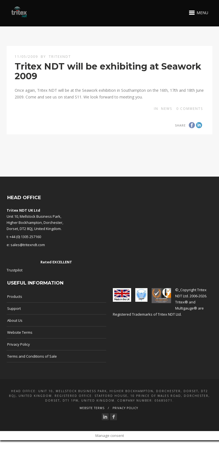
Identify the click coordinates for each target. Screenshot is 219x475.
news (166, 108)
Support (14, 308)
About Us (14, 320)
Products (14, 296)
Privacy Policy (18, 344)
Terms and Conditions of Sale (32, 356)
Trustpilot (14, 270)
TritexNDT (60, 56)
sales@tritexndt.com (28, 244)
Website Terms (19, 332)
